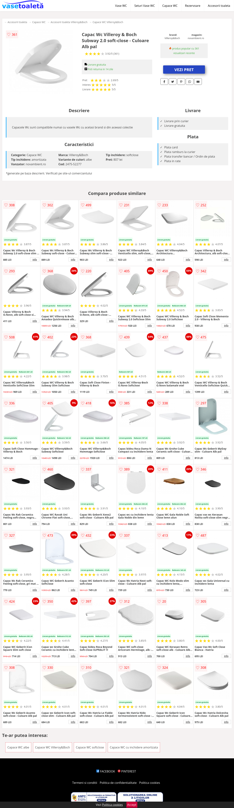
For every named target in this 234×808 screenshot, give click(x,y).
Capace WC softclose (90, 747)
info (35, 259)
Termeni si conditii (84, 783)
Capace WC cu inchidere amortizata (134, 747)
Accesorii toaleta (219, 6)
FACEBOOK (105, 771)
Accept (131, 805)
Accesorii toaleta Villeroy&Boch (69, 22)
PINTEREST (127, 771)
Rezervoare (192, 6)
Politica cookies (149, 783)
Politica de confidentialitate (118, 783)
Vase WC (121, 6)
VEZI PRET (184, 69)
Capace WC (169, 6)
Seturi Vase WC (144, 6)
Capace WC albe (18, 747)
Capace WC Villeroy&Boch (108, 22)
